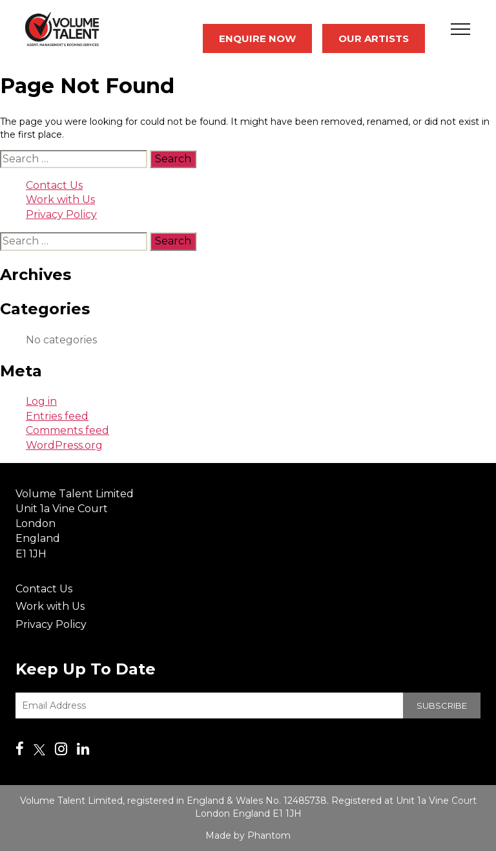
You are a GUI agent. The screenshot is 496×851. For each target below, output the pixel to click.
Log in (41, 401)
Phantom (269, 835)
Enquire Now (257, 38)
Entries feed (57, 416)
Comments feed (67, 430)
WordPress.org (64, 445)
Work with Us (60, 199)
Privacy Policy (61, 214)
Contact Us (54, 185)
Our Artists (373, 38)
